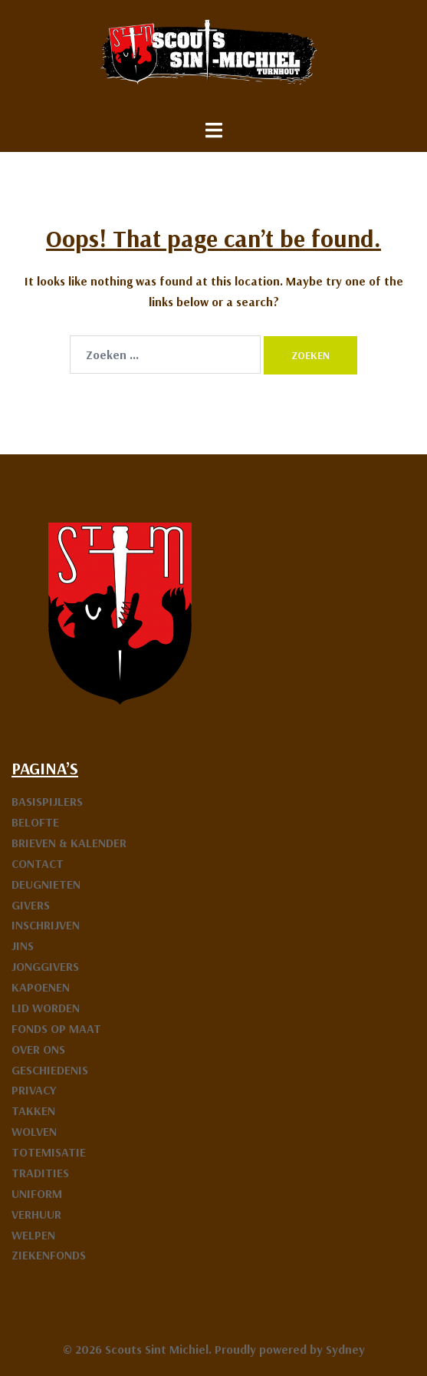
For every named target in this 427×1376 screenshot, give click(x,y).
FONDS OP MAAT (56, 1028)
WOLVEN (34, 1131)
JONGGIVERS (45, 966)
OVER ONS (38, 1049)
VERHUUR (36, 1214)
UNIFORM (36, 1193)
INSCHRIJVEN (45, 924)
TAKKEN (33, 1110)
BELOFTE (35, 822)
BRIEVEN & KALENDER (68, 842)
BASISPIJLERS (47, 801)
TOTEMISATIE (48, 1152)
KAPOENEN (40, 987)
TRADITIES (40, 1172)
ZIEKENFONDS (48, 1254)
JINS (22, 945)
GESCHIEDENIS (49, 1069)
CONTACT (37, 863)
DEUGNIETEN (45, 884)
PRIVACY (33, 1089)
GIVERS (30, 904)
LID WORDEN (45, 1007)
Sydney (345, 1349)
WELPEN (33, 1234)
